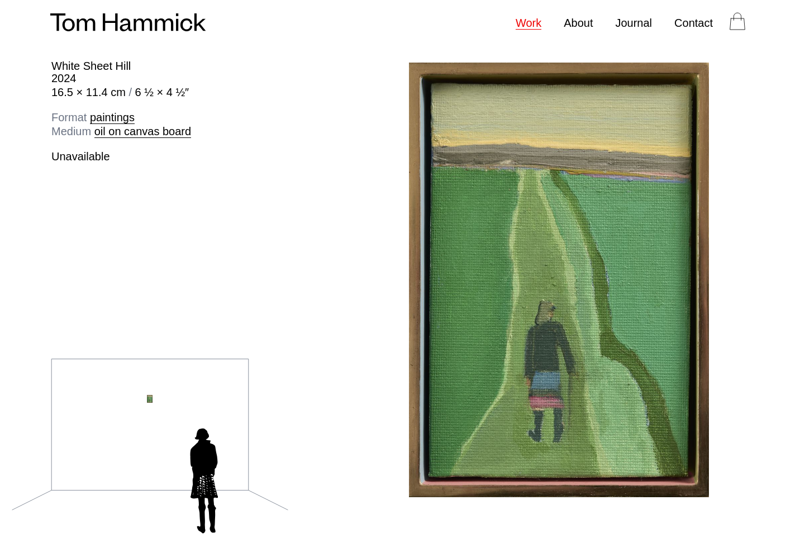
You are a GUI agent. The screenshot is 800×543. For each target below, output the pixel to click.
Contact (693, 23)
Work (528, 23)
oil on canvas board (142, 131)
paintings (112, 117)
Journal (633, 23)
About (578, 23)
